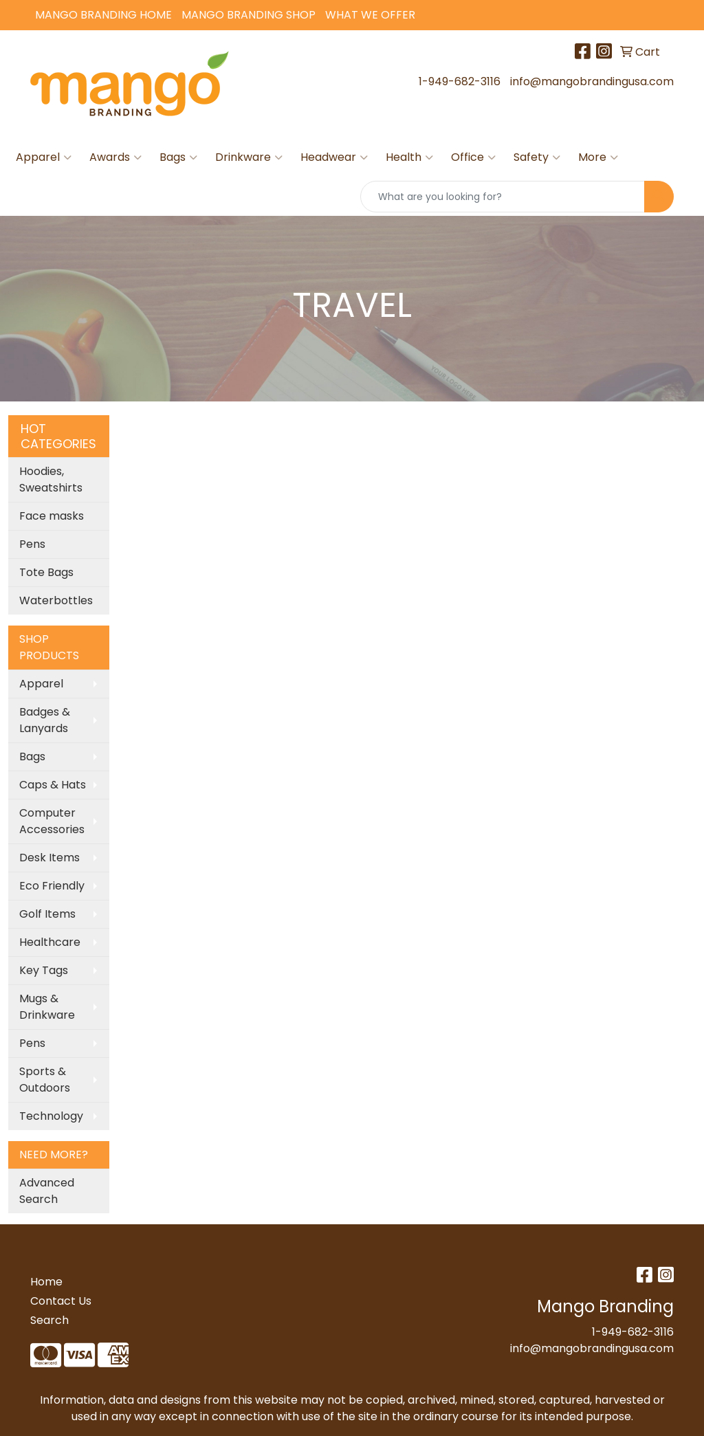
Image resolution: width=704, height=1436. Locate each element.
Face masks (51, 516)
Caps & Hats (52, 785)
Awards (115, 157)
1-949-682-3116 (459, 81)
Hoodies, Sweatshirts (50, 479)
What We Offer (370, 15)
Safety (537, 157)
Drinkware (249, 157)
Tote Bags (46, 572)
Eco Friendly (52, 886)
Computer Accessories (52, 821)
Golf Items (47, 914)
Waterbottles (56, 600)
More (598, 157)
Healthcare (49, 942)
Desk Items (49, 857)
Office (473, 157)
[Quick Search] (502, 196)
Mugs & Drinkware (47, 1007)
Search (49, 1320)
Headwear (334, 157)
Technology (51, 1116)
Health (409, 157)
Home (46, 1282)
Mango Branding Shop (249, 15)
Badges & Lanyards (44, 720)
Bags (178, 157)
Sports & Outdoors (44, 1079)
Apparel (44, 157)
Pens (32, 544)
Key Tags (43, 970)
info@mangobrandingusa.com (592, 81)
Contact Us (60, 1301)
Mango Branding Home (103, 15)
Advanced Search (46, 1191)
